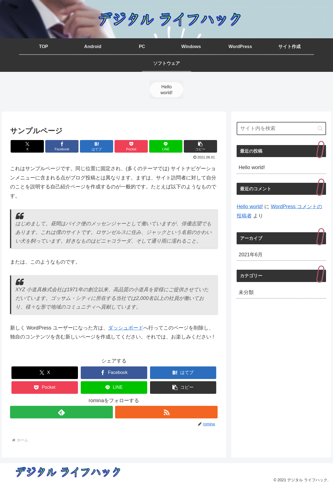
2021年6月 (251, 254)
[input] (281, 128)
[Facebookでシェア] (62, 146)
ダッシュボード (125, 328)
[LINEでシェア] (165, 146)
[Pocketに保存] (131, 146)
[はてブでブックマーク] (96, 146)
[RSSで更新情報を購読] (166, 412)
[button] (200, 146)
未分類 (246, 292)
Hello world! (252, 167)
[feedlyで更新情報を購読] (61, 412)
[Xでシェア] (27, 146)
